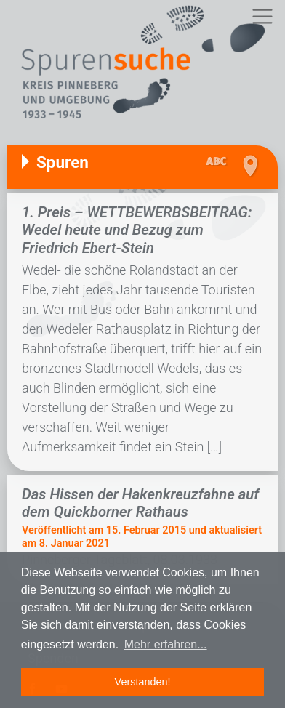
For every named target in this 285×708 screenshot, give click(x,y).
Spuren (62, 162)
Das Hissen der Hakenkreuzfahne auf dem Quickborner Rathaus (140, 503)
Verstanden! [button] (143, 682)
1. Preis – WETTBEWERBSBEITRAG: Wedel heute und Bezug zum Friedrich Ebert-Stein (137, 230)
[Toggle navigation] (262, 16)
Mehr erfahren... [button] (165, 644)
